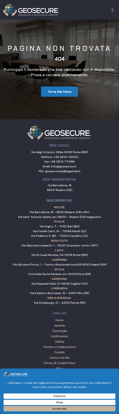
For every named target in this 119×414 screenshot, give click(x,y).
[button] (59, 92)
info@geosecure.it (63, 166)
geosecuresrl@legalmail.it (62, 171)
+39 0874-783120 (66, 157)
